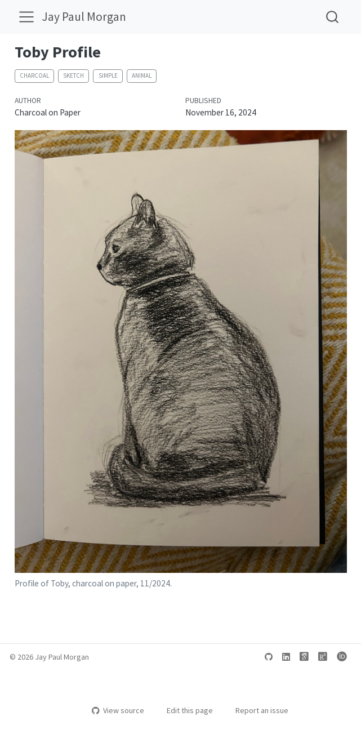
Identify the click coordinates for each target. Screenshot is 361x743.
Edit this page (184, 710)
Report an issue (256, 710)
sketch (73, 75)
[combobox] (333, 16)
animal (141, 75)
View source (118, 710)
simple (108, 75)
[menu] (26, 16)
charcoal (34, 75)
